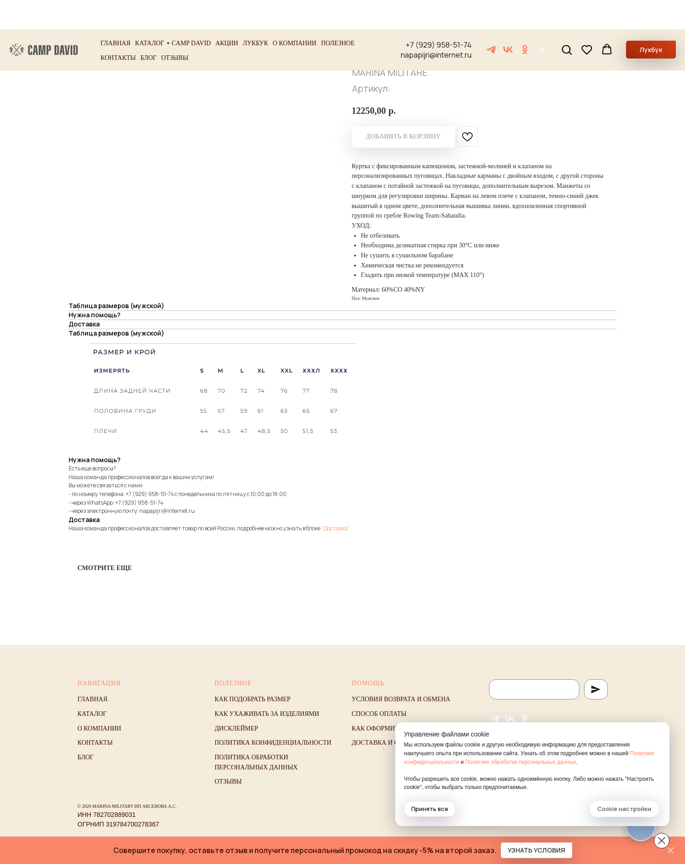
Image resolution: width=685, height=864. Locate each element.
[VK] (508, 20)
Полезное (338, 14)
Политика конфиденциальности (273, 742)
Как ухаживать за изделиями (267, 713)
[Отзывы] (541, 20)
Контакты (118, 28)
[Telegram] (491, 20)
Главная (116, 14)
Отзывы (174, 28)
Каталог (150, 14)
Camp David (191, 14)
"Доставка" (335, 528)
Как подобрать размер (253, 699)
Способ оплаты (379, 713)
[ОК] (525, 20)
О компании (295, 14)
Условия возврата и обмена (401, 699)
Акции (226, 14)
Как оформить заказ (388, 728)
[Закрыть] (670, 850)
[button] (566, 20)
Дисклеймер (236, 728)
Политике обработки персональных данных (520, 762)
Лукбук (255, 14)
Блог (148, 28)
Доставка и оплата (386, 742)
